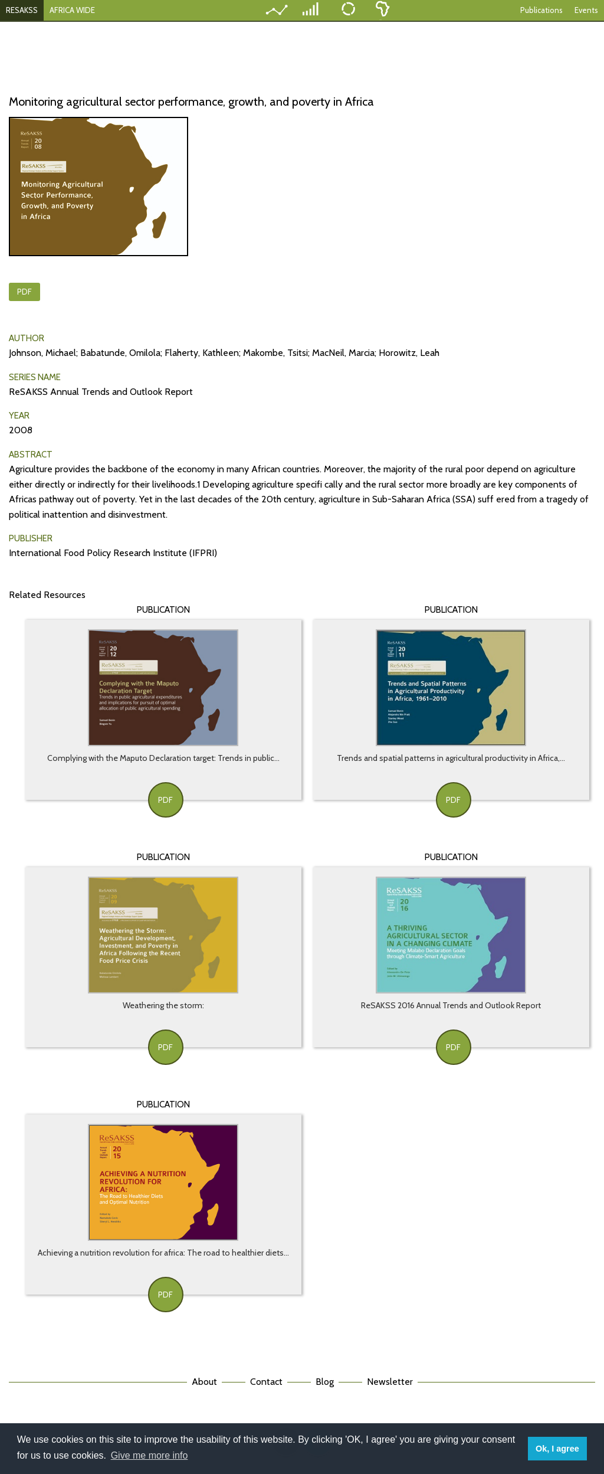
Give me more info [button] (149, 1455)
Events (586, 10)
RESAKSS (22, 10)
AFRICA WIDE (72, 10)
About (204, 1381)
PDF (24, 291)
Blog (325, 1381)
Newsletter (390, 1381)
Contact (266, 1381)
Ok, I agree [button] (557, 1448)
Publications (541, 10)
